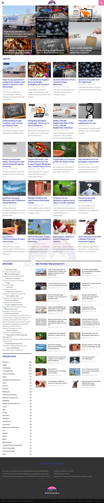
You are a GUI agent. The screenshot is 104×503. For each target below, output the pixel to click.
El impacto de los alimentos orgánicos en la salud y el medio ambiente (64, 200)
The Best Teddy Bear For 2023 (63, 471)
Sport (4, 383)
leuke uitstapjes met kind (14, 305)
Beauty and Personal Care (86, 104)
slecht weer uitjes (12, 309)
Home (54, 501)
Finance (5, 386)
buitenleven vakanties (13, 278)
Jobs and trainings (9, 451)
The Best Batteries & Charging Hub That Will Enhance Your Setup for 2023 (26, 476)
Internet (5, 433)
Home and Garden (84, 143)
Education (82, 182)
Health (5, 365)
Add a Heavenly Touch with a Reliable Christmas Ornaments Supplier (89, 239)
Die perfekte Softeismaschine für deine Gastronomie (14, 239)
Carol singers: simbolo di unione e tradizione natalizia (63, 239)
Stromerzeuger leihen (11, 313)
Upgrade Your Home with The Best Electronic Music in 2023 (73, 476)
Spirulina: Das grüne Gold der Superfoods (49, 35)
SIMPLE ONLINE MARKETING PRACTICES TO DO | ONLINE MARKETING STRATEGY (81, 50)
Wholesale (57, 220)
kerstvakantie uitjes (12, 296)
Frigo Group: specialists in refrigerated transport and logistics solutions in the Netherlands (19, 34)
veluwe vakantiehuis (12, 348)
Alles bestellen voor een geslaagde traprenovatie (90, 334)
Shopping (6, 418)
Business (6, 63)
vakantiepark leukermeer (14, 343)
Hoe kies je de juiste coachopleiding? (88, 358)
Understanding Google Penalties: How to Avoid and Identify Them (50, 51)
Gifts (4, 454)
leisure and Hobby (9, 448)
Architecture (32, 143)
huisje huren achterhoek (14, 291)
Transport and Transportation (12, 445)
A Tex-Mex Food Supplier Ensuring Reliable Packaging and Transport (18, 51)
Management (7, 442)
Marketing (6, 104)
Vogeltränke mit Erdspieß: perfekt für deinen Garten (57, 334)
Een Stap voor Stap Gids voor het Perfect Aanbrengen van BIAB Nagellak (26, 471)
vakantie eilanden (12, 330)
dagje (8, 283)
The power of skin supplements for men (89, 308)
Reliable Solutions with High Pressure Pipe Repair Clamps (38, 200)
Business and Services (10, 398)
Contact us (98, 501)
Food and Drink (32, 63)
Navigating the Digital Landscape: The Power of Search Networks (84, 18)
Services (31, 182)
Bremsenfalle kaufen (13, 274)
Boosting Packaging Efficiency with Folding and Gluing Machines (14, 200)
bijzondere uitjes (11, 270)
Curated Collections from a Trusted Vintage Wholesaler (51, 18)
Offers (56, 182)
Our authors (72, 501)
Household (6, 424)
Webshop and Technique (10, 143)
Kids (4, 430)
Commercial (58, 143)
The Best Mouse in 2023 (61, 474)
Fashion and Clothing (60, 63)
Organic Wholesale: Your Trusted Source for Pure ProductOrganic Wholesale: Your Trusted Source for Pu (91, 322)
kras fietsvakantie (12, 300)
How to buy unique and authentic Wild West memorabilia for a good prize (26, 474)
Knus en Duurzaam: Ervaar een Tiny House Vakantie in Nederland (39, 239)
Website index (89, 501)
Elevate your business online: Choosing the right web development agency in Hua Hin (57, 322)
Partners (80, 501)
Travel (30, 220)
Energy (5, 182)
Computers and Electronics (12, 380)
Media (5, 436)
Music (5, 439)
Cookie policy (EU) (62, 501)
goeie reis (9, 287)
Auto (4, 409)
